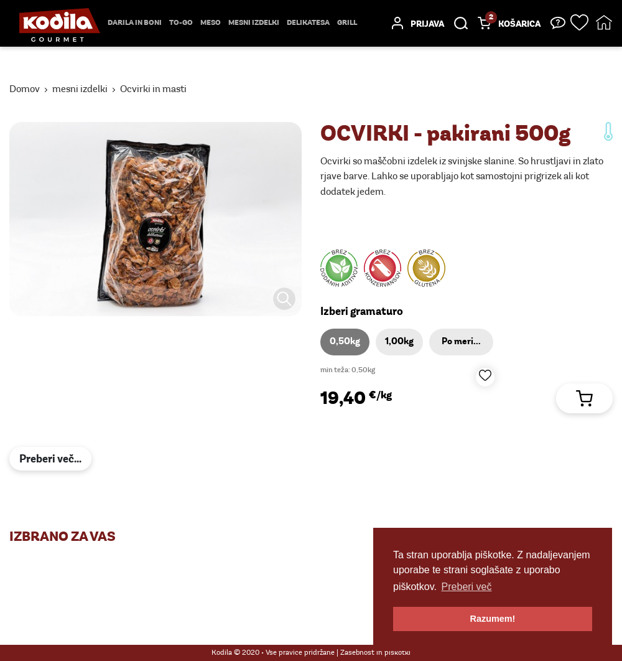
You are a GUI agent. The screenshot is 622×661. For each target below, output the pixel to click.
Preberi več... (50, 460)
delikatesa (308, 23)
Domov (24, 90)
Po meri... (461, 342)
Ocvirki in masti (153, 90)
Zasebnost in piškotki (375, 653)
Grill (347, 23)
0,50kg (345, 342)
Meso (210, 23)
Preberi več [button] (467, 586)
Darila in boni (135, 23)
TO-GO (181, 23)
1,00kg (399, 342)
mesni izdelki (253, 23)
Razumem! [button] (493, 619)
